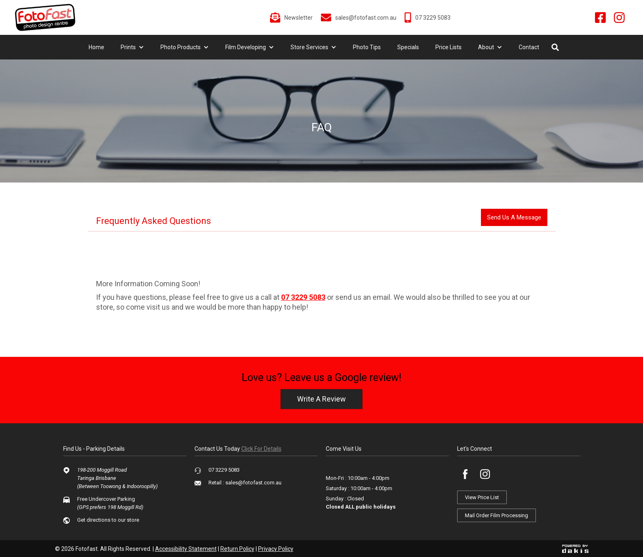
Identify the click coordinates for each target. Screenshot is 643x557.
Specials (408, 47)
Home (96, 47)
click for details (261, 448)
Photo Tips (367, 47)
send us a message (514, 217)
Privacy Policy (275, 549)
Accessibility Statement (186, 549)
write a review (321, 399)
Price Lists (448, 47)
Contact (529, 47)
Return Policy (237, 549)
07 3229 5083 (303, 297)
